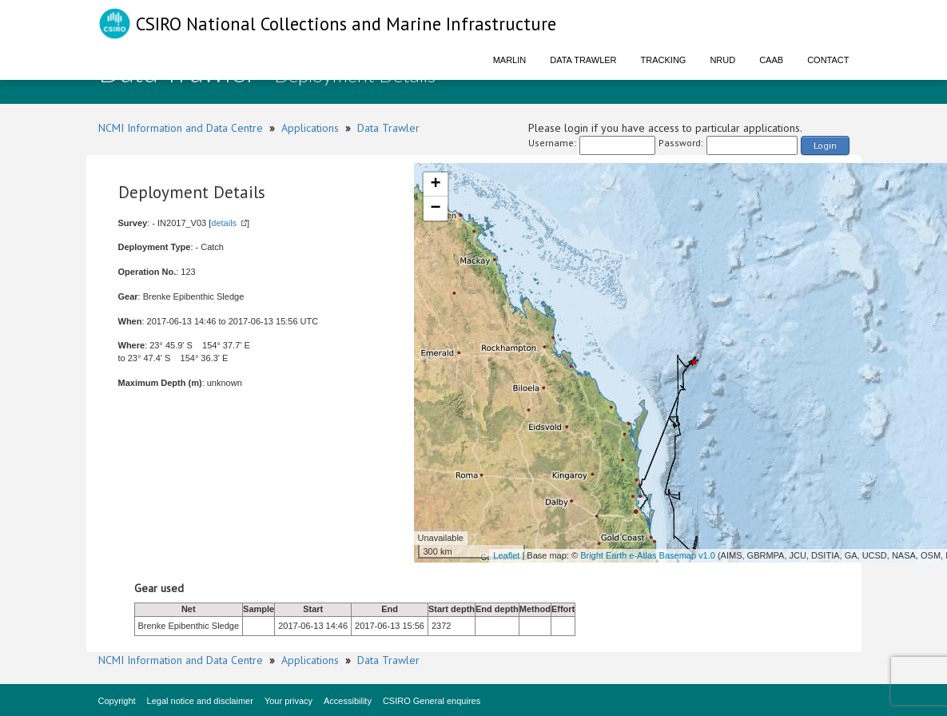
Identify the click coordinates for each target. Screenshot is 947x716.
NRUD (722, 60)
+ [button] (435, 185)
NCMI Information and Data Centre (180, 128)
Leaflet (506, 555)
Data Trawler (583, 60)
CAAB (771, 60)
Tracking (663, 60)
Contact (828, 60)
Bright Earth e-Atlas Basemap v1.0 (647, 555)
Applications (310, 128)
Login (825, 145)
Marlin (510, 60)
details (224, 223)
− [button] (435, 209)
